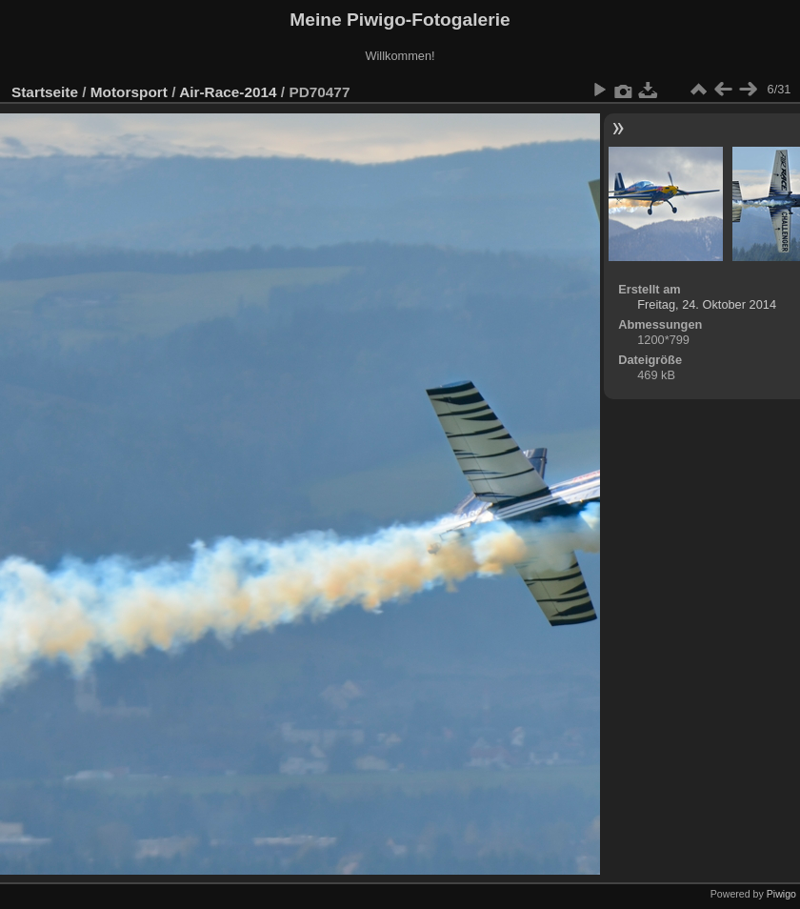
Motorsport (129, 92)
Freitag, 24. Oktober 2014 (706, 304)
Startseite (44, 92)
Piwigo (781, 893)
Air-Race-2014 (227, 92)
